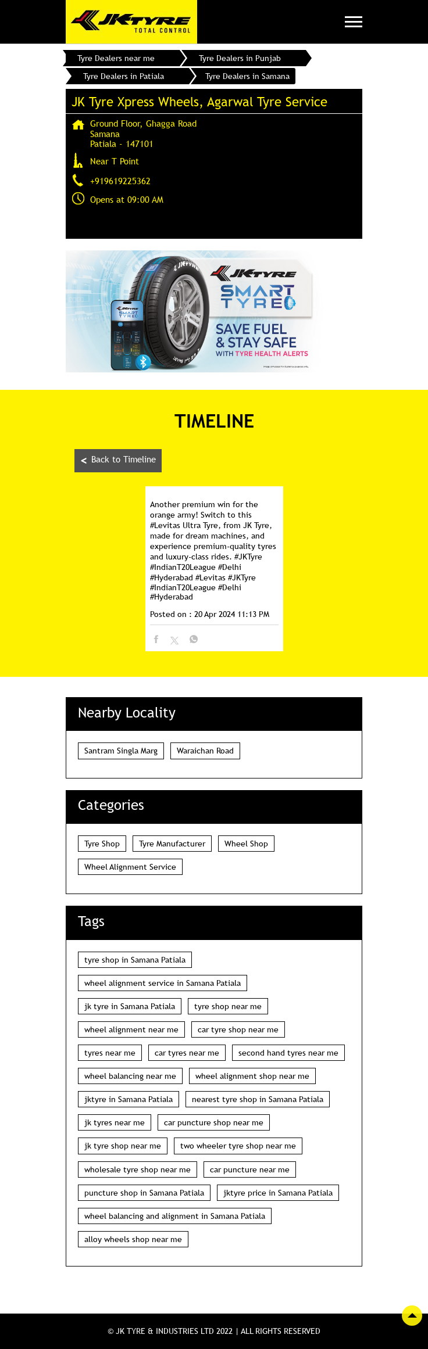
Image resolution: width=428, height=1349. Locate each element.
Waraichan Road (205, 750)
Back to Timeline (118, 460)
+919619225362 (120, 180)
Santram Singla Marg (121, 750)
